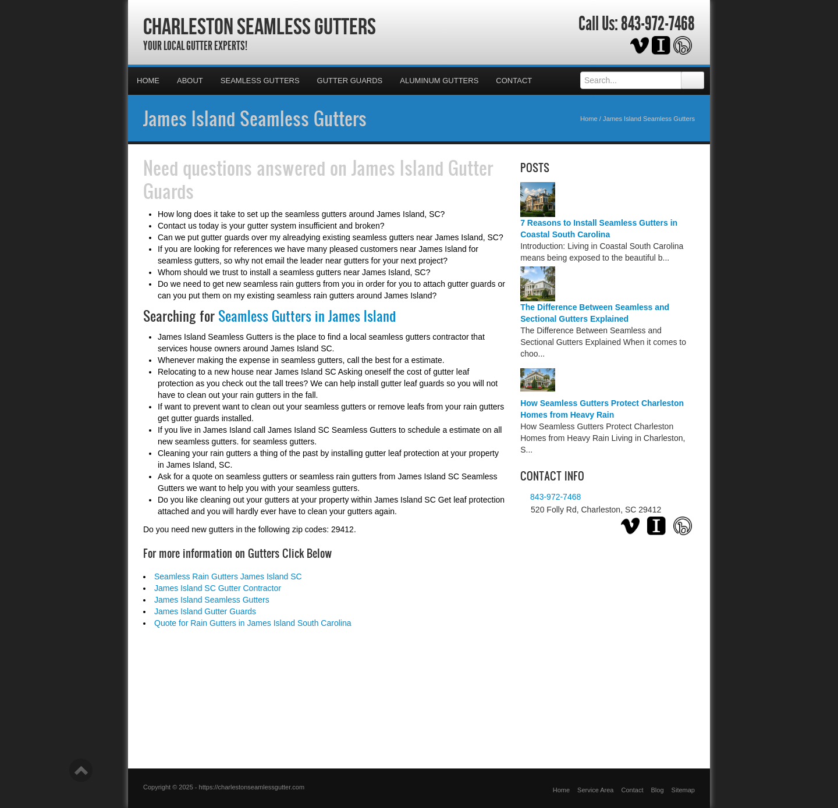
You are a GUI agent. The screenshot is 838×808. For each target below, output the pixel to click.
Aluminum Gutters (439, 80)
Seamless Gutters (260, 80)
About (190, 80)
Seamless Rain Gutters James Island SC (228, 576)
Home (148, 80)
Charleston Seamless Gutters (259, 26)
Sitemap (683, 789)
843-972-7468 (658, 23)
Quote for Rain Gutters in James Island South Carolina (252, 623)
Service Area (595, 789)
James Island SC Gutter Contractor (217, 588)
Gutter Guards (350, 80)
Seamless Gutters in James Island (307, 316)
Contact (514, 80)
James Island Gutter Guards (205, 611)
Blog (657, 789)
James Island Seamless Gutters (255, 118)
